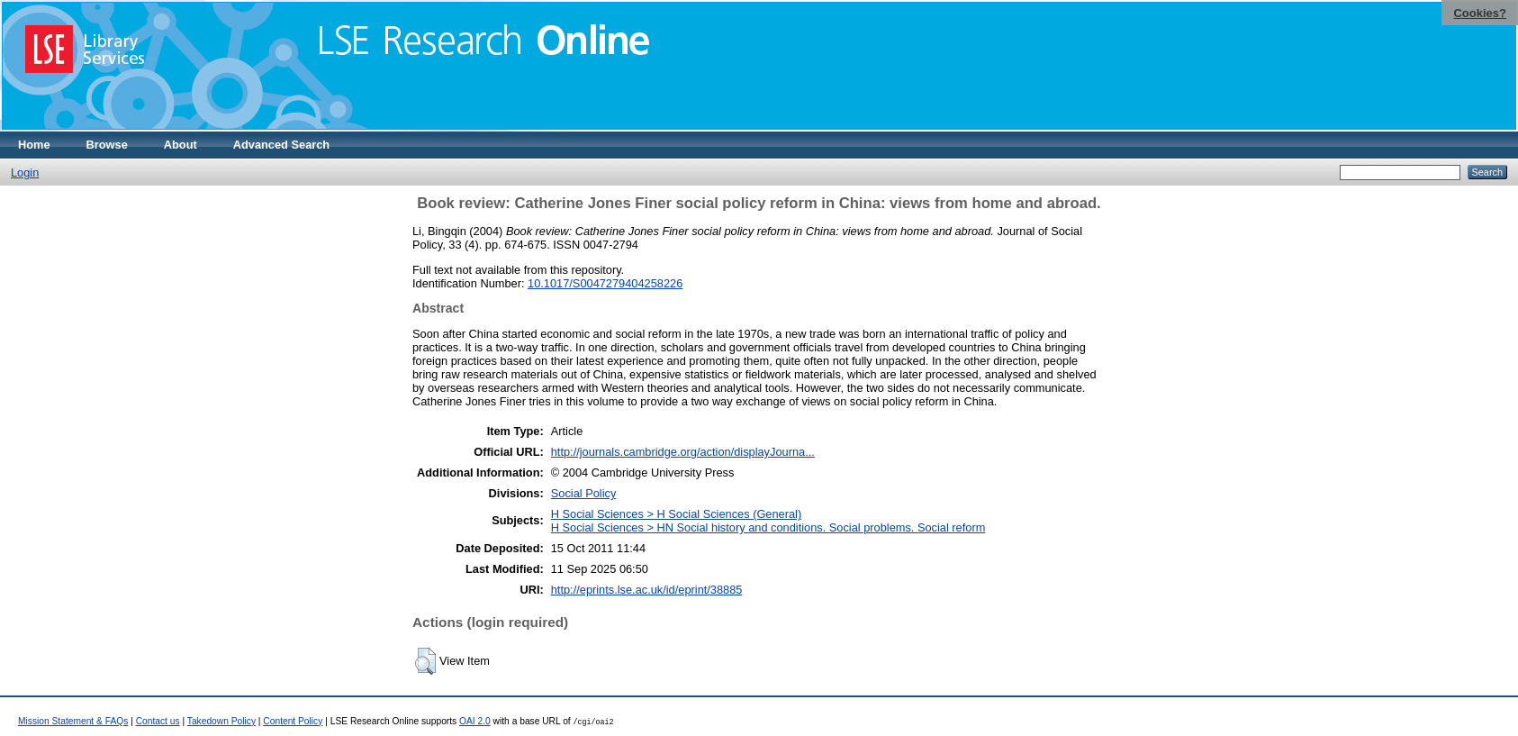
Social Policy (584, 493)
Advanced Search (281, 144)
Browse (107, 144)
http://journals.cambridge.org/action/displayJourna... (683, 452)
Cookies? (1479, 13)
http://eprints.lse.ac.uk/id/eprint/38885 (647, 589)
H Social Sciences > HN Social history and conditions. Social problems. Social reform (768, 527)
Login (25, 172)
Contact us (158, 721)
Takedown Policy (221, 721)
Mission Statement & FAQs (73, 721)
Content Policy (292, 721)
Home (34, 144)
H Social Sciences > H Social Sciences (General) (676, 514)
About (180, 144)
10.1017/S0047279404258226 (605, 283)
